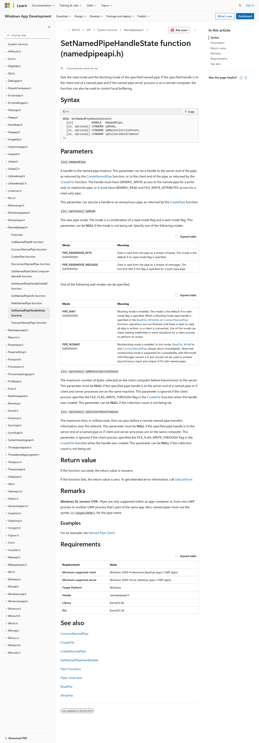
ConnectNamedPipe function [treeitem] (29, 249)
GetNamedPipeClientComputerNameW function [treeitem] (30, 273)
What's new (225, 16)
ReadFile (142, 320)
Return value (218, 48)
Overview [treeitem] (17, 235)
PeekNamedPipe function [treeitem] (26, 303)
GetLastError (183, 479)
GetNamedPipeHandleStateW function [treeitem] (29, 286)
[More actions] (195, 30)
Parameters (217, 43)
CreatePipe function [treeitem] (23, 256)
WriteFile (153, 320)
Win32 (76, 30)
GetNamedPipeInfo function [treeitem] (28, 296)
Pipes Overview (71, 678)
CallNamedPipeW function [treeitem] (27, 242)
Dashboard (245, 16)
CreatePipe (177, 202)
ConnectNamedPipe (176, 320)
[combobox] (27, 35)
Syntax (215, 37)
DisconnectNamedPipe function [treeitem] (30, 264)
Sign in (250, 5)
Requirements (219, 58)
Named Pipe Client (102, 533)
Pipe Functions (70, 669)
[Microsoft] (7, 5)
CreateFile (67, 182)
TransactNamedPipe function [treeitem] (29, 323)
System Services (107, 30)
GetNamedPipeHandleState (79, 660)
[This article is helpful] (241, 77)
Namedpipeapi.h (134, 30)
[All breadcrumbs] (64, 30)
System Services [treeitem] (18, 44)
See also (216, 64)
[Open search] (240, 5)
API (89, 30)
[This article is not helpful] (245, 77)
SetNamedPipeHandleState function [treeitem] (28, 312)
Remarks (216, 53)
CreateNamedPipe (99, 176)
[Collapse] (49, 27)
